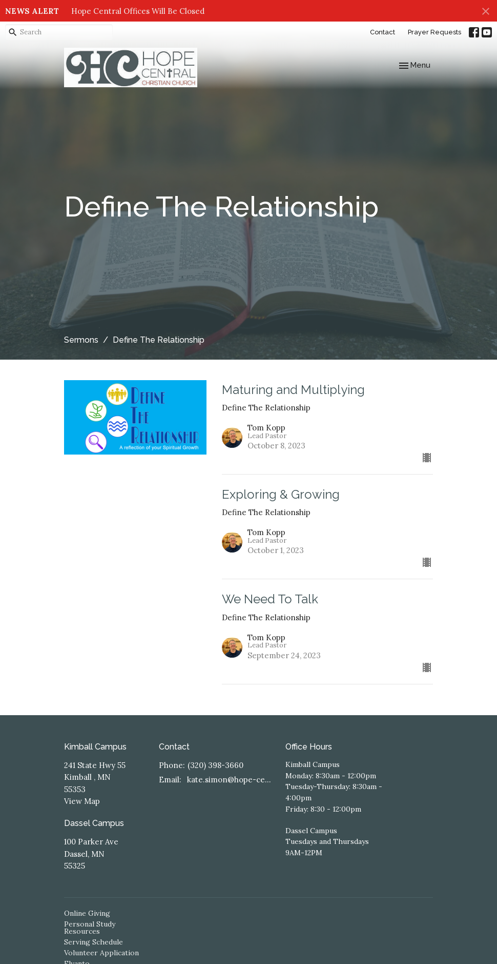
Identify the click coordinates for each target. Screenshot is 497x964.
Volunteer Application (101, 952)
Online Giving (87, 913)
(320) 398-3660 (215, 765)
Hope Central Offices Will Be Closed (137, 11)
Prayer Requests (434, 32)
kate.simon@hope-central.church (231, 779)
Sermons (81, 340)
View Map (82, 801)
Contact (382, 32)
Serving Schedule (93, 942)
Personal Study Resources (89, 927)
